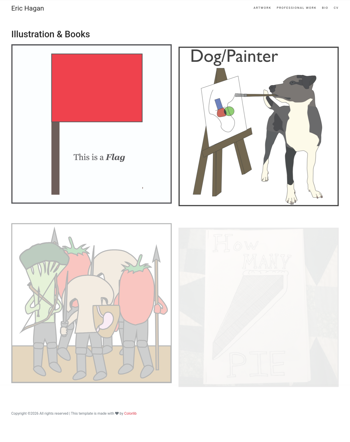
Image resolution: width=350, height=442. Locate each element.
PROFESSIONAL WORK (297, 3)
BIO (325, 3)
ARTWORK (262, 3)
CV (336, 3)
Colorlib (130, 413)
